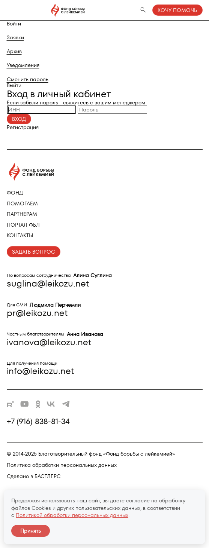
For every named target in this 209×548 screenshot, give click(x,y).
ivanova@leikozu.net (49, 342)
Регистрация (23, 127)
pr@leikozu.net (37, 313)
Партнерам (22, 214)
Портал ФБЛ (23, 225)
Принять (30, 531)
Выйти (14, 85)
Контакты (20, 235)
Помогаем (22, 203)
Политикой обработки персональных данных (72, 515)
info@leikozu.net (40, 371)
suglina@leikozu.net (48, 283)
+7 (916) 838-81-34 (38, 421)
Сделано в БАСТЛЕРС (34, 476)
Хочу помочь (177, 10)
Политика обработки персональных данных (62, 465)
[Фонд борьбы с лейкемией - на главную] (52, 10)
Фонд (15, 192)
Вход (19, 119)
